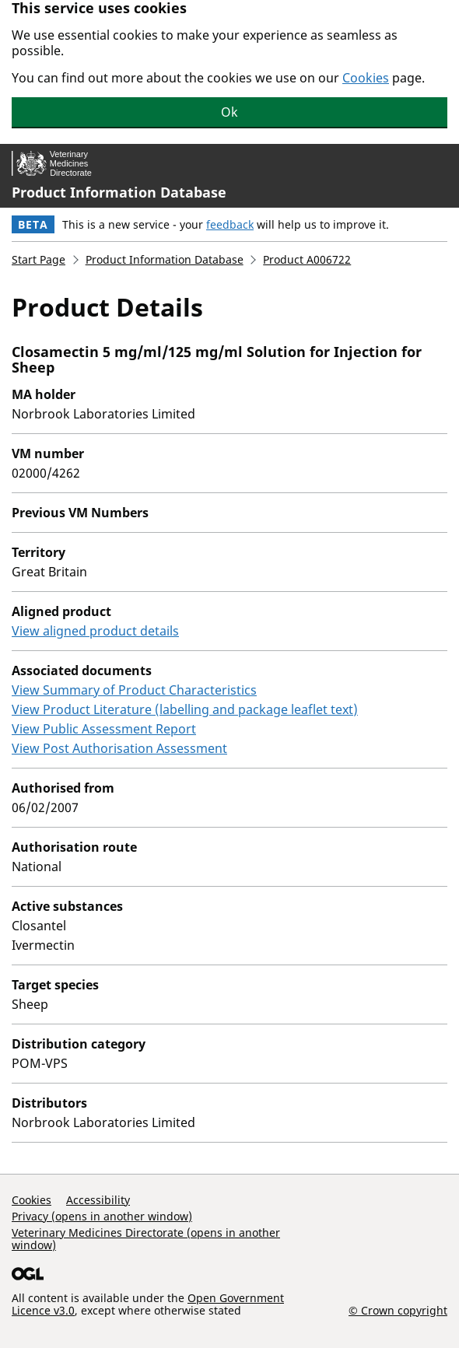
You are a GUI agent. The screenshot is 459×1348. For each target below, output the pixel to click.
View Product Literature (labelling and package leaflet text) (185, 709)
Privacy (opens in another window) (102, 1216)
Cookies (365, 77)
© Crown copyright (398, 1310)
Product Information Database (119, 192)
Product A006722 (307, 259)
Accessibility (98, 1199)
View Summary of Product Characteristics (134, 690)
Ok (229, 112)
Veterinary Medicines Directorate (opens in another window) (146, 1238)
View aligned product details (95, 630)
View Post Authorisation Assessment (119, 748)
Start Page (38, 259)
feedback (230, 224)
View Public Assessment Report (104, 728)
